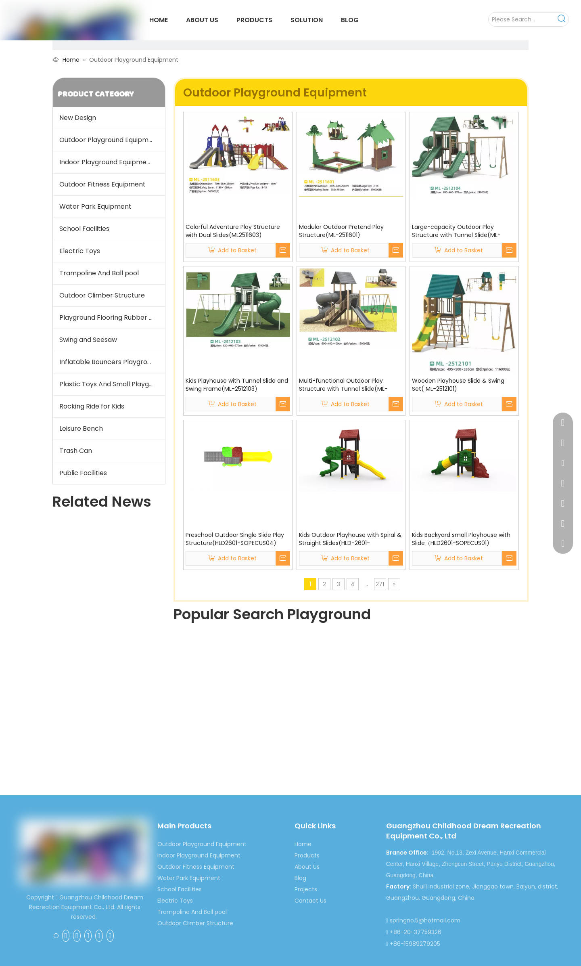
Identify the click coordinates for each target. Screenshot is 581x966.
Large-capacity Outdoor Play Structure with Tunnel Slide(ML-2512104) (456, 231)
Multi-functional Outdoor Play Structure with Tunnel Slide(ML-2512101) (343, 385)
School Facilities (84, 228)
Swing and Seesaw (88, 339)
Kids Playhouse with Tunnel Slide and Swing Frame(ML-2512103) (237, 385)
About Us (307, 867)
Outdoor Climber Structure (102, 295)
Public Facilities (83, 473)
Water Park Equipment (95, 206)
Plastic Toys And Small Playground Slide (112, 384)
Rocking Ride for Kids (91, 406)
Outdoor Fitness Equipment (102, 184)
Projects (306, 889)
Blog (300, 878)
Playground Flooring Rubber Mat (110, 317)
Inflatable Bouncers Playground (109, 362)
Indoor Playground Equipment (106, 162)
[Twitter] (88, 936)
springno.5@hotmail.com (425, 920)
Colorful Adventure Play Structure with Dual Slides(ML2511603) (233, 231)
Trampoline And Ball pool (99, 273)
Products (307, 855)
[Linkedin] (77, 936)
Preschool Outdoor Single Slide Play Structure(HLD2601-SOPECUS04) (235, 539)
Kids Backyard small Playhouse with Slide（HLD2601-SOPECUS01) (461, 539)
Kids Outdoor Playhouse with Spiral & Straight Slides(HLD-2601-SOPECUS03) (350, 539)
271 (380, 584)
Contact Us (310, 901)
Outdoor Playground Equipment (109, 140)
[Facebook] (56, 935)
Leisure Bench (81, 428)
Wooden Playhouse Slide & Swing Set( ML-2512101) (458, 385)
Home (303, 844)
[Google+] (66, 936)
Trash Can (75, 450)
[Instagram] (110, 936)
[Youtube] (99, 936)
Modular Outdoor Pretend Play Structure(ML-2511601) (341, 231)
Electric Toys (79, 251)
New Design (77, 117)
